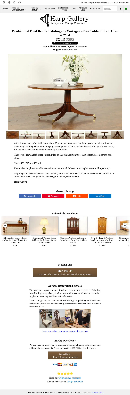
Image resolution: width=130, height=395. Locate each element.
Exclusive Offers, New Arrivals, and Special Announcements (65, 272)
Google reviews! (75, 381)
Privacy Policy (97, 392)
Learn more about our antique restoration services (65, 331)
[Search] (110, 8)
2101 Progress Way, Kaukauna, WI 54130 (99, 2)
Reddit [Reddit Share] (77, 196)
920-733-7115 (124, 2)
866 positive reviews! (70, 377)
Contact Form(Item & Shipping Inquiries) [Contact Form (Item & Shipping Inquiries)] (65, 355)
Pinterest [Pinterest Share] (53, 196)
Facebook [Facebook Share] (29, 196)
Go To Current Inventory (65, 43)
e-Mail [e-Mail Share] (100, 196)
